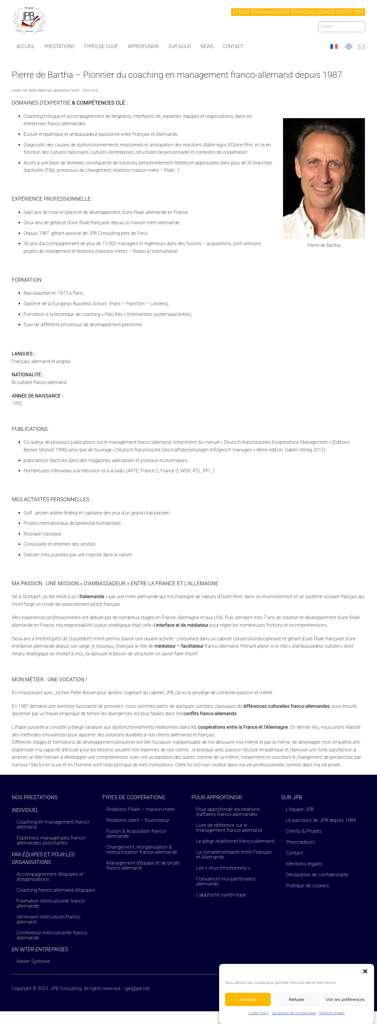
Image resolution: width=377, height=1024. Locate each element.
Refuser (297, 1003)
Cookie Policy (258, 1017)
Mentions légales (332, 1017)
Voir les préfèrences (345, 1003)
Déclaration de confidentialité (294, 1017)
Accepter (248, 1003)
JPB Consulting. (66, 988)
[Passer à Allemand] (90, 91)
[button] (365, 975)
